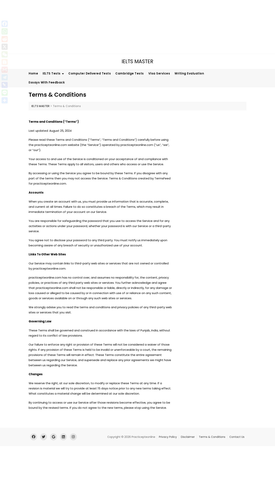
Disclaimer (188, 437)
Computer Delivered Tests (89, 73)
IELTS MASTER (137, 61)
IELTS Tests (52, 73)
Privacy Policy (168, 437)
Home (33, 73)
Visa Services (159, 73)
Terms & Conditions (212, 437)
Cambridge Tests (129, 73)
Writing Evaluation (189, 73)
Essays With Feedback (47, 82)
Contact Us (236, 437)
